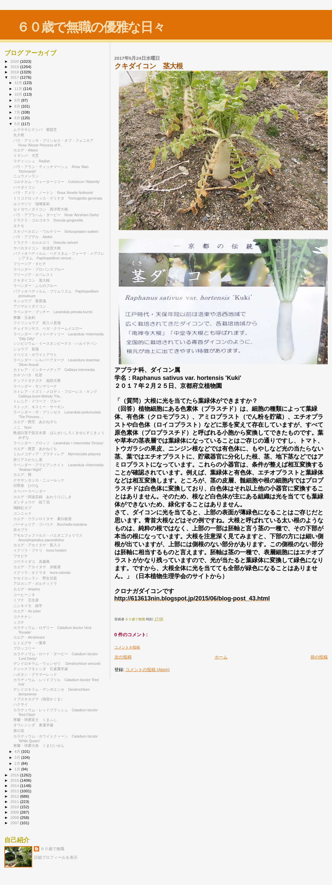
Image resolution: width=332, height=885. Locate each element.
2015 (15, 780)
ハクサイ (20, 704)
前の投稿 (319, 657)
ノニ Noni (22, 427)
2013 (15, 791)
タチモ (18, 226)
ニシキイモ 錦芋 (27, 606)
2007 (15, 823)
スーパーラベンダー (31, 491)
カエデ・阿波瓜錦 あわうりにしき (42, 497)
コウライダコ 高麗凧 (31, 562)
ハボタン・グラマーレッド (35, 674)
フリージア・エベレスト (35, 275)
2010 (15, 807)
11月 (19, 89)
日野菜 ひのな (26, 485)
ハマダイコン (24, 187)
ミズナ (18, 622)
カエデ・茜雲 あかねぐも (35, 449)
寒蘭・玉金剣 (24, 317)
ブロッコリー (24, 648)
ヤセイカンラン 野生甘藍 (35, 578)
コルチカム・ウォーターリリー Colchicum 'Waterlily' (56, 182)
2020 (15, 61)
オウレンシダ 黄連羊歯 (33, 725)
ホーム (221, 657)
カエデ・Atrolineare (29, 637)
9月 (18, 100)
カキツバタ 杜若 (27, 375)
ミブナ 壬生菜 (26, 600)
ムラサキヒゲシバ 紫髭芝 (35, 130)
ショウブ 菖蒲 (26, 349)
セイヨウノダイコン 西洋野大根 (40, 209)
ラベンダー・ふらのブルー (37, 286)
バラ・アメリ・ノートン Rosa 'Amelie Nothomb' (53, 193)
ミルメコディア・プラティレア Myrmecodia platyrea (56, 454)
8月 (18, 106)
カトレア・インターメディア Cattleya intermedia (54, 370)
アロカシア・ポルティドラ (35, 583)
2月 (18, 763)
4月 (18, 751)
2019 (15, 66)
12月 (19, 83)
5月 (18, 124)
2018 (15, 72)
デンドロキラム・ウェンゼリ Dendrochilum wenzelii (56, 663)
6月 (18, 118)
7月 (18, 112)
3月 (18, 757)
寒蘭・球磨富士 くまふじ (35, 720)
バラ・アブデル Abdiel (32, 237)
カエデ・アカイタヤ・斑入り (37, 545)
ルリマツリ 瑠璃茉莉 (31, 204)
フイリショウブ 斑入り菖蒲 (37, 323)
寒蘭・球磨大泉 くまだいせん (38, 746)
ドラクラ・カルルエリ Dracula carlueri (45, 242)
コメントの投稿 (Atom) (147, 669)
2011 (15, 801)
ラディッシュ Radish (31, 161)
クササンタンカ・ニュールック (38, 480)
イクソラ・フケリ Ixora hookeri (39, 550)
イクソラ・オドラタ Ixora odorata (41, 573)
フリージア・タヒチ (29, 264)
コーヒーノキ (24, 595)
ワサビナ (20, 556)
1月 (18, 769)
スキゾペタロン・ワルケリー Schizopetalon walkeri (55, 231)
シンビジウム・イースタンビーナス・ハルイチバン (55, 343)
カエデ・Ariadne (26, 589)
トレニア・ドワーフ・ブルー (38, 401)
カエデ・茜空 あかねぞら (35, 422)
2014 (15, 785)
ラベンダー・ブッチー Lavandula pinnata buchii (52, 312)
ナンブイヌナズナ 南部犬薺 (37, 381)
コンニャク (22, 513)
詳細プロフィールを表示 (56, 857)
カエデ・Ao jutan (27, 611)
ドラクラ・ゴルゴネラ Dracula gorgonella (48, 220)
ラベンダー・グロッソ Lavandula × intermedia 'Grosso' (58, 443)
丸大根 (20, 135)
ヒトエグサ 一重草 (29, 643)
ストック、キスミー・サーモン (38, 407)
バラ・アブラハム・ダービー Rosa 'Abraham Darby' (56, 215)
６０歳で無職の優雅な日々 (91, 27)
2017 (15, 77)
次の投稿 (123, 657)
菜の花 (18, 731)
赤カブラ (20, 530)
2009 (15, 812)
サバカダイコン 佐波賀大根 (37, 248)
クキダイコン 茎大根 (31, 280)
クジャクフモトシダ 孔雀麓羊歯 (40, 669)
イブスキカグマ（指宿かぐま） (40, 699)
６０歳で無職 (52, 848)
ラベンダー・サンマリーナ (35, 386)
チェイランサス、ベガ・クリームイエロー (49, 328)
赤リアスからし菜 (27, 460)
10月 (19, 94)
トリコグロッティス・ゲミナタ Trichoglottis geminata (57, 198)
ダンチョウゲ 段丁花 (31, 502)
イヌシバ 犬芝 (26, 155)
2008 (15, 817)
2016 (15, 775)
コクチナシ (24, 617)
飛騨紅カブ (22, 508)
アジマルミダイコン (29, 306)
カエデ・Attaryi (25, 150)
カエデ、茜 (22, 475)
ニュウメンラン (26, 176)
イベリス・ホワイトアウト (37, 355)
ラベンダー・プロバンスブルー (40, 269)
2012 (15, 796)
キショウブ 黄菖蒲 (29, 301)
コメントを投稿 (127, 647)
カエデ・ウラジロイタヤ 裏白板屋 (42, 519)
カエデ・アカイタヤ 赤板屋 (37, 567)
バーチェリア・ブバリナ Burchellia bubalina (50, 524)
